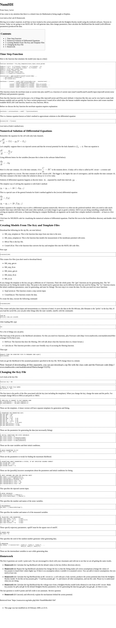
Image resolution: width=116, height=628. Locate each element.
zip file (26, 235)
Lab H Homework (18, 18)
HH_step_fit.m (10, 272)
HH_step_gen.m (10, 268)
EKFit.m (8, 347)
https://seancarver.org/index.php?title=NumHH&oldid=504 (33, 617)
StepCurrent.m (10, 296)
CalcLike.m (9, 351)
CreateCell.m (9, 250)
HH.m (7, 246)
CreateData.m (9, 299)
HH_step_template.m (12, 239)
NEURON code (16, 223)
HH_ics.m (8, 283)
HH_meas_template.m (13, 242)
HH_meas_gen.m (11, 276)
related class (34, 14)
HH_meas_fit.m (10, 280)
